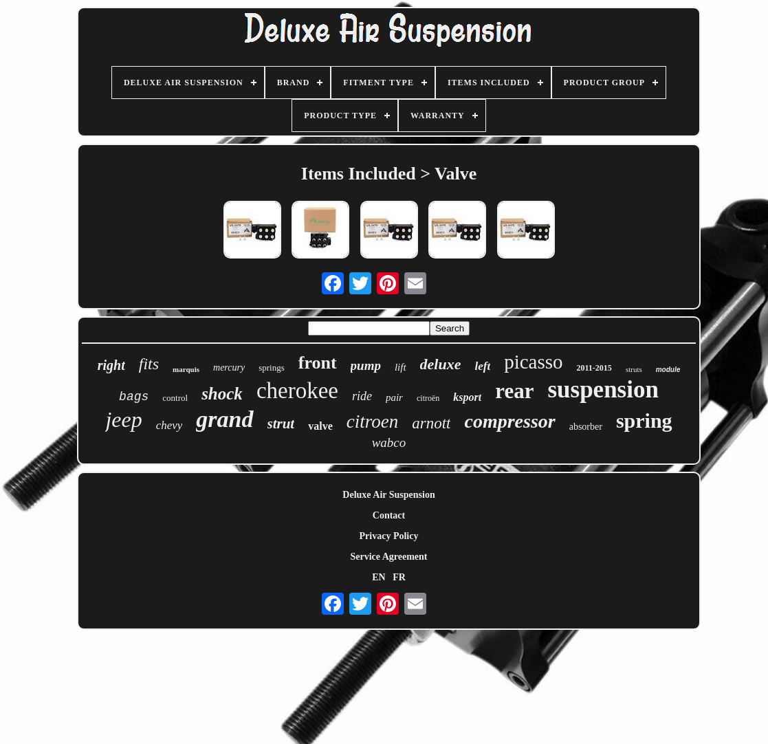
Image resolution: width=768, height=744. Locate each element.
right (111, 365)
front (317, 363)
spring (644, 420)
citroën (428, 398)
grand (224, 419)
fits (149, 364)
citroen (372, 421)
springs (272, 367)
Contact (389, 515)
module (668, 369)
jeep (123, 419)
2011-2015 (594, 368)
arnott (431, 423)
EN (378, 577)
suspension (602, 389)
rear (514, 391)
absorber (585, 427)
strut (281, 423)
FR (399, 577)
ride (362, 396)
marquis (186, 369)
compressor (509, 421)
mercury (229, 367)
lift (400, 367)
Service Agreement (388, 556)
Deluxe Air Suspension (388, 495)
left (483, 366)
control (175, 398)
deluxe (440, 364)
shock (222, 393)
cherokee (297, 390)
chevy (169, 425)
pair (394, 397)
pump (366, 365)
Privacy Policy (389, 536)
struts (634, 369)
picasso (533, 362)
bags (134, 397)
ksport (467, 397)
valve (320, 426)
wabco (389, 442)
